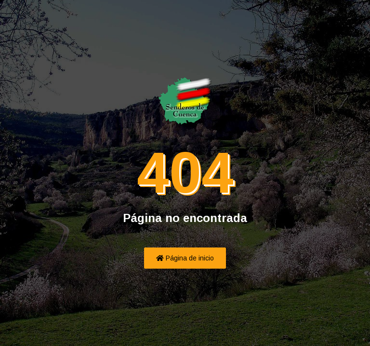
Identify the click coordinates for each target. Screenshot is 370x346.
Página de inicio (185, 258)
